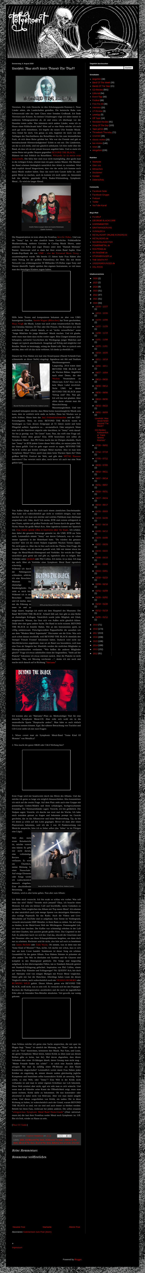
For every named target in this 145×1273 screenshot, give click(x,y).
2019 (95, 625)
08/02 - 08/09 (101, 412)
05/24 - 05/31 (101, 491)
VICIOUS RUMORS (66, 980)
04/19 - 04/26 (101, 518)
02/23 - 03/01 (101, 571)
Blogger (77, 1259)
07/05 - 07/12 (101, 458)
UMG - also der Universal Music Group (59, 253)
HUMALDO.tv (98, 231)
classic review (98, 139)
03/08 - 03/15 (101, 557)
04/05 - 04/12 (101, 531)
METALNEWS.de (100, 238)
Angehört (96, 79)
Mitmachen (97, 169)
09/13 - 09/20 (101, 379)
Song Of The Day (100, 125)
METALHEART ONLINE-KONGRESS (109, 235)
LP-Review (97, 111)
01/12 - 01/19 (101, 610)
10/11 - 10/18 (101, 359)
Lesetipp (96, 114)
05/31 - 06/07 (101, 485)
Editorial (55, 1143)
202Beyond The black (54, 1140)
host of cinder (65, 1143)
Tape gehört (97, 129)
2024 (95, 286)
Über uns (96, 165)
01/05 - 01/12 (101, 617)
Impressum (17, 1247)
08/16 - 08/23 (101, 405)
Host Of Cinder (20, 1125)
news (94, 147)
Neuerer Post (19, 1227)
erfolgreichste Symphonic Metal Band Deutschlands (38, 1112)
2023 (95, 291)
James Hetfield (23, 944)
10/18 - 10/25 (101, 353)
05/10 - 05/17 (101, 505)
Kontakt (95, 176)
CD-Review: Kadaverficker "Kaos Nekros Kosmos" (101, 435)
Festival (96, 100)
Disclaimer (97, 172)
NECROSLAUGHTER (102, 242)
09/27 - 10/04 (101, 372)
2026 (95, 278)
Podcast (96, 198)
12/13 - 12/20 (101, 313)
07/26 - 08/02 (101, 445)
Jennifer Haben (64, 237)
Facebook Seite (99, 191)
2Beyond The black (27, 1143)
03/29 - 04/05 (101, 538)
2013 (95, 649)
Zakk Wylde (42, 944)
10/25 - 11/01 (101, 346)
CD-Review (97, 89)
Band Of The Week (101, 82)
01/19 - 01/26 (101, 604)
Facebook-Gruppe (100, 195)
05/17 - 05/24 (101, 498)
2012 (95, 653)
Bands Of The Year (101, 86)
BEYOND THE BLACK (63, 152)
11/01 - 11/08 (101, 339)
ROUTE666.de (99, 249)
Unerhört (75, 1143)
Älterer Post (74, 1227)
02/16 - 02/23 (101, 577)
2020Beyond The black (34, 1140)
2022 (95, 295)
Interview (96, 107)
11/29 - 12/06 (101, 320)
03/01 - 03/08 (101, 564)
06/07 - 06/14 (101, 478)
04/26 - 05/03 (101, 511)
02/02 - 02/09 (101, 590)
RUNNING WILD (21, 983)
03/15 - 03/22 (101, 551)
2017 (95, 633)
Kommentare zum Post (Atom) (37, 1232)
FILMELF (96, 217)
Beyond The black (43, 1143)
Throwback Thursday (102, 132)
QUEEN (30, 559)
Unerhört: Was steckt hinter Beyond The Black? (101, 422)
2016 (95, 637)
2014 (95, 645)
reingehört (97, 150)
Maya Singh (17, 323)
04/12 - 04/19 (101, 524)
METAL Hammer (72, 456)
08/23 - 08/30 (101, 399)
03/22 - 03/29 (101, 544)
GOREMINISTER (100, 224)
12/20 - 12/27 (101, 306)
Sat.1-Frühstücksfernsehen (54, 417)
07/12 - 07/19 (101, 452)
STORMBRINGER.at (102, 256)
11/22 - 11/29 (101, 326)
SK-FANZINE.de (100, 252)
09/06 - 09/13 (101, 386)
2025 (95, 282)
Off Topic (96, 118)
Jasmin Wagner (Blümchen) (46, 320)
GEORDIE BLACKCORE (104, 220)
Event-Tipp (97, 97)
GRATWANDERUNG (102, 227)
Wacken (55, 378)
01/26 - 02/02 (101, 597)
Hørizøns (51, 662)
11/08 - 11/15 (101, 333)
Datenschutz (98, 179)
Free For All (97, 104)
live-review (97, 143)
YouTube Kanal (99, 205)
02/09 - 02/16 (101, 584)
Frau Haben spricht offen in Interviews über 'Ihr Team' (42, 529)
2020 (22, 1140)
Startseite (47, 1227)
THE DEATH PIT (100, 260)
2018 (95, 629)
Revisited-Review (100, 122)
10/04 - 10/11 (101, 366)
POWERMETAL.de (101, 245)
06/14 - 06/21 (101, 471)
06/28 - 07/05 (101, 465)
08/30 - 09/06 (101, 392)
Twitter (95, 202)
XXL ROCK (97, 267)
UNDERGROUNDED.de (103, 263)
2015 (95, 641)
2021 (95, 299)
